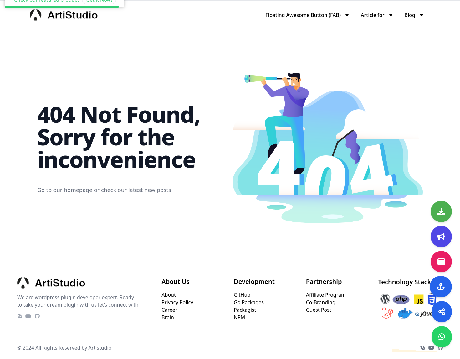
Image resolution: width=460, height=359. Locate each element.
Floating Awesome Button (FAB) (303, 15)
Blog (410, 15)
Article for (372, 15)
